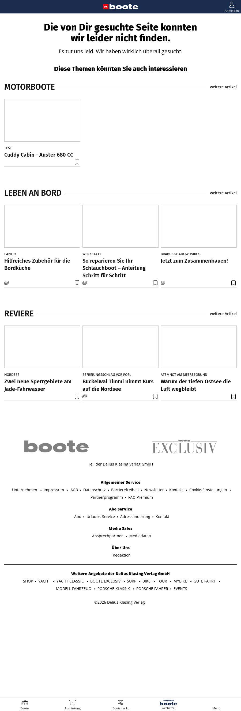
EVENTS (180, 672)
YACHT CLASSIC (71, 665)
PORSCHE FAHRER (152, 672)
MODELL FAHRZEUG (74, 672)
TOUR (162, 665)
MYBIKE (181, 665)
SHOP (28, 665)
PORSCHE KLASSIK (114, 672)
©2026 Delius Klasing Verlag (119, 686)
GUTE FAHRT (205, 665)
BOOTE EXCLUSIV (106, 665)
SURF (132, 665)
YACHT (44, 665)
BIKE (147, 665)
